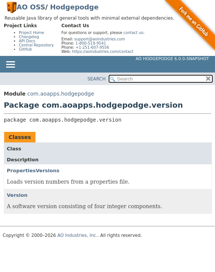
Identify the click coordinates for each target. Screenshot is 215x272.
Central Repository (36, 45)
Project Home (31, 33)
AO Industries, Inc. (77, 235)
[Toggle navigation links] (10, 65)
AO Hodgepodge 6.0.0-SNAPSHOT (172, 58)
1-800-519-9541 (90, 43)
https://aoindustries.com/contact (103, 51)
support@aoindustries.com (99, 39)
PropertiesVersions (33, 170)
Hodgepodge (74, 7)
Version (17, 195)
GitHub (25, 49)
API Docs (27, 41)
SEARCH (97, 79)
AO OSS (31, 7)
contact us (133, 33)
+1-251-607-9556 (92, 47)
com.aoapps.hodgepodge (60, 94)
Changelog (29, 37)
